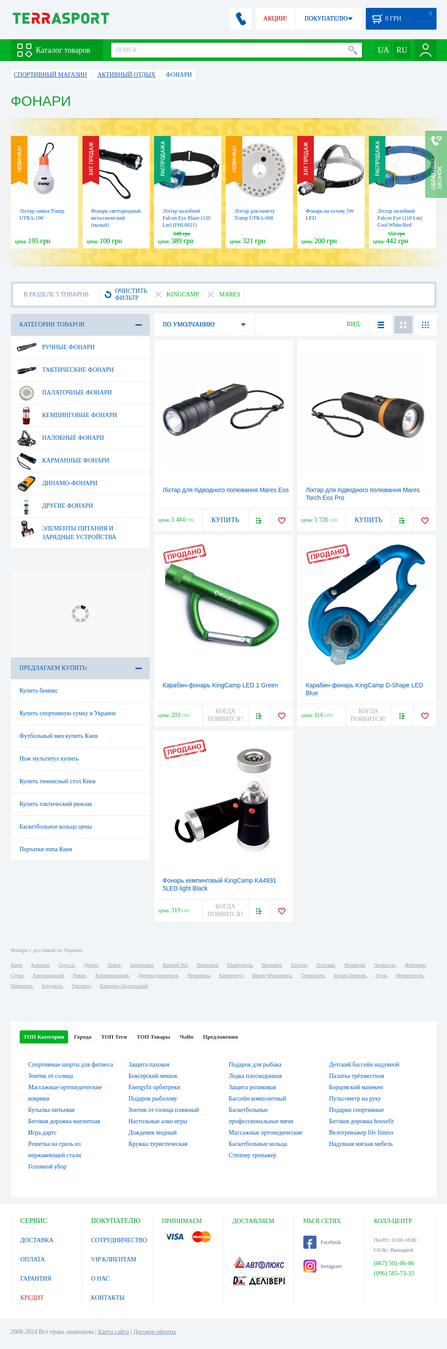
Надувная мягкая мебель (361, 1144)
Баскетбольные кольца (258, 1144)
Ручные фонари (56, 347)
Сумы (17, 975)
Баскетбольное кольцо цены (56, 826)
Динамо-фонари (57, 483)
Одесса (66, 965)
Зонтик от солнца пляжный (163, 1110)
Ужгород (81, 986)
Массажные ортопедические (266, 1132)
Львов (113, 965)
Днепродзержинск (158, 975)
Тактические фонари (65, 370)
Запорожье (141, 965)
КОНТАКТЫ (108, 1298)
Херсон (299, 965)
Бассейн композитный (257, 1098)
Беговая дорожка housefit (361, 1121)
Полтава (325, 965)
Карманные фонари (63, 461)
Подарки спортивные (356, 1110)
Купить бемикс (39, 690)
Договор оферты (154, 1332)
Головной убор (47, 1166)
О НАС (100, 1278)
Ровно (79, 975)
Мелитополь (409, 975)
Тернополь (312, 975)
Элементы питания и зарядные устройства (67, 529)
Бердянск (52, 986)
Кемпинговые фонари (67, 415)
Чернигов (354, 965)
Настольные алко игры (157, 1121)
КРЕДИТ (32, 1298)
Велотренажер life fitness (361, 1132)
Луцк (381, 975)
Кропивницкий (111, 975)
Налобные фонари (60, 438)
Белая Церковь (350, 975)
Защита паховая (148, 1064)
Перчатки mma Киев (46, 849)
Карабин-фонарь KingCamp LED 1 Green (221, 685)
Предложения (220, 1036)
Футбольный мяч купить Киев (59, 736)
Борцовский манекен (356, 1087)
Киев (16, 965)
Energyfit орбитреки (154, 1087)
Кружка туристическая (157, 1144)
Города (82, 1036)
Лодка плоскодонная (255, 1076)
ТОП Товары (153, 1036)
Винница (271, 965)
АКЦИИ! (275, 18)
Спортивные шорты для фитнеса (70, 1064)
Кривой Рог (174, 965)
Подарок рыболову (152, 1098)
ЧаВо (186, 1036)
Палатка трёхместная (356, 1076)
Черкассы (384, 965)
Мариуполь (239, 965)
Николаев (207, 965)
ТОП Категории (44, 1036)
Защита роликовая (252, 1087)
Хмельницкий (48, 975)
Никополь (22, 986)
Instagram (322, 1266)
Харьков (40, 965)
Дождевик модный (152, 1132)
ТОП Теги (114, 1036)
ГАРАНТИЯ (36, 1278)
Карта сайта (113, 1332)
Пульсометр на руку (355, 1098)
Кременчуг (231, 975)
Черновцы (198, 975)
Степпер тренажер (252, 1155)
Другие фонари (55, 506)
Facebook (322, 1242)
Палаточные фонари (64, 393)
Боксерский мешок (152, 1076)
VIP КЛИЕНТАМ (114, 1259)
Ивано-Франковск (272, 975)
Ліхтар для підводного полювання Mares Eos (226, 489)
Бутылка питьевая (51, 1110)
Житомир (415, 965)
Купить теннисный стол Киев (58, 781)
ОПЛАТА (33, 1259)
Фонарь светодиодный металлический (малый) (116, 218)
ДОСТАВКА (37, 1240)
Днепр (91, 965)
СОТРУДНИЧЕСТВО (119, 1240)
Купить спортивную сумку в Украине (68, 713)
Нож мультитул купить (49, 758)
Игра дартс (42, 1132)
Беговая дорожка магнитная (64, 1121)
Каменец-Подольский (124, 986)
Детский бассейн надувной (364, 1064)
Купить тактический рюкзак (56, 804)
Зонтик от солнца (50, 1076)
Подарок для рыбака (255, 1064)
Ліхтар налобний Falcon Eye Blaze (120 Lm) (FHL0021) (187, 218)
